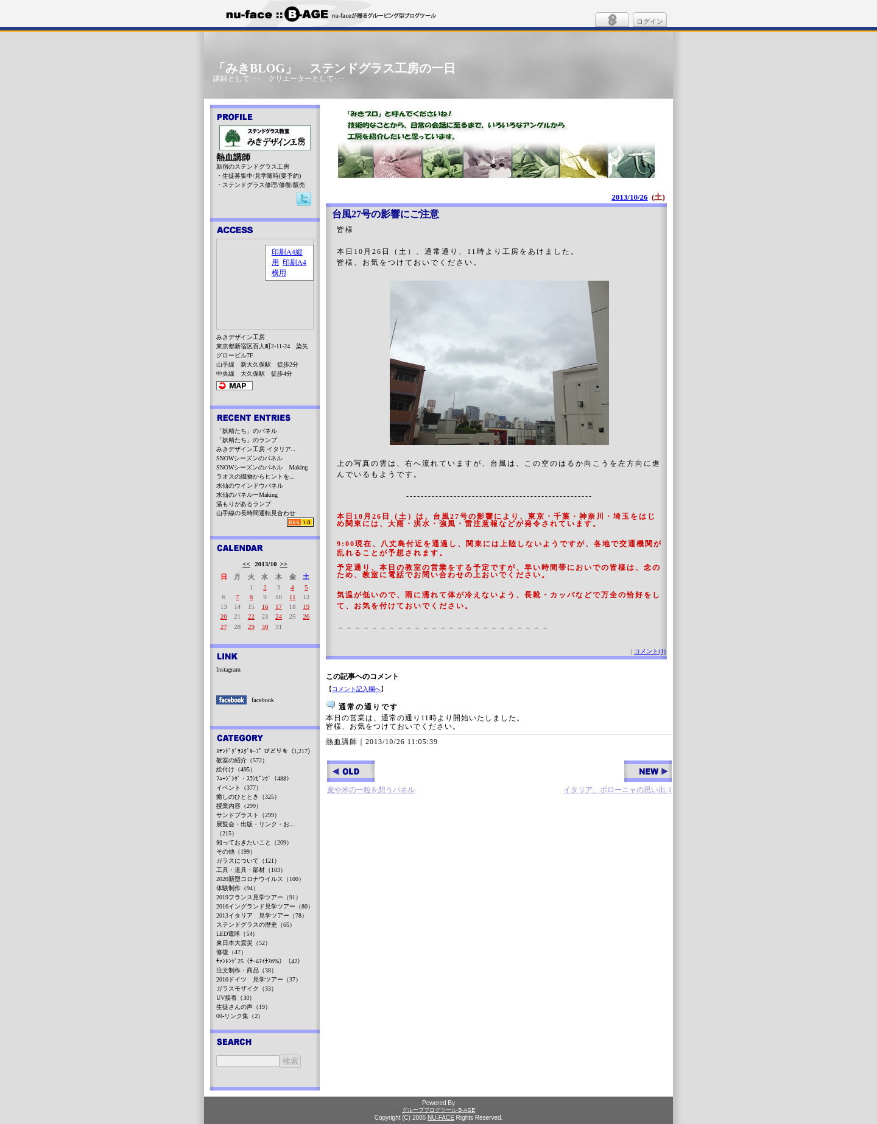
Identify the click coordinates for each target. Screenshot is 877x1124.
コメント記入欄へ (356, 689)
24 (278, 616)
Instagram (228, 669)
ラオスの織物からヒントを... (255, 476)
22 (251, 616)
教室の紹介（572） (242, 760)
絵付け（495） (236, 769)
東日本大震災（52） (243, 943)
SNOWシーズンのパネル (249, 458)
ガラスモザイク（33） (246, 988)
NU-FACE (441, 1117)
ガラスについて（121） (248, 860)
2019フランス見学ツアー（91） (258, 897)
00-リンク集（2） (240, 1016)
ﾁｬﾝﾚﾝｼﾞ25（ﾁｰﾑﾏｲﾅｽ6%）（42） (259, 961)
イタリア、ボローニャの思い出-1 (617, 777)
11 (292, 596)
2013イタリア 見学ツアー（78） (262, 915)
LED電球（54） (237, 933)
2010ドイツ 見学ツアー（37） (258, 979)
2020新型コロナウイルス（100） (260, 879)
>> (283, 563)
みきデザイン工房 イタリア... (255, 449)
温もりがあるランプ (243, 504)
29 (251, 626)
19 (306, 606)
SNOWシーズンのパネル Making (262, 467)
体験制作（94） (237, 888)
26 (306, 616)
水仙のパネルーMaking (247, 494)
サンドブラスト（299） (248, 815)
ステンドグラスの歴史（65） (255, 924)
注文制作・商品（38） (246, 970)
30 (264, 626)
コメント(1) (650, 651)
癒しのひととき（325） (248, 796)
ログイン (649, 21)
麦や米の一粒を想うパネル (371, 777)
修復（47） (231, 952)
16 (264, 606)
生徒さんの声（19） (243, 1006)
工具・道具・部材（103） (251, 869)
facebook (263, 700)
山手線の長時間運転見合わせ (255, 513)
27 (223, 626)
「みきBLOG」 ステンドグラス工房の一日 (334, 68)
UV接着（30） (235, 997)
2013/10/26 (629, 197)
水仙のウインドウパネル (249, 485)
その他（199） (236, 851)
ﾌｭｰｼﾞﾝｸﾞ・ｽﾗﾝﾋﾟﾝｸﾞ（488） (254, 778)
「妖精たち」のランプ (246, 440)
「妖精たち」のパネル (246, 430)
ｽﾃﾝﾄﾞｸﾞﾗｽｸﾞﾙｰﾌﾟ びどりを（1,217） (265, 751)
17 (278, 606)
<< (246, 563)
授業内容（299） (239, 806)
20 (223, 616)
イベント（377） (239, 787)
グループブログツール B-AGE (439, 1110)
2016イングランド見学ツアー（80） (265, 906)
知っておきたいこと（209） (254, 842)
